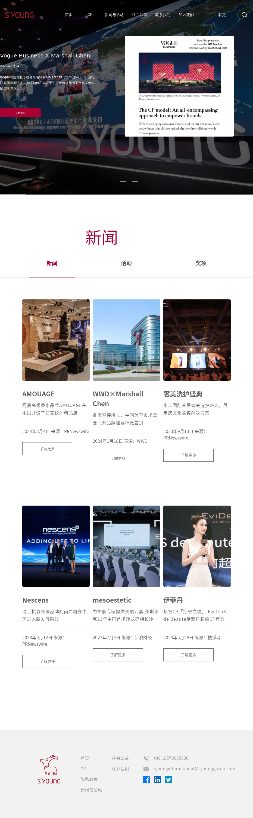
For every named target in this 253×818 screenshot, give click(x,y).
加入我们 (186, 15)
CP (90, 15)
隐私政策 (89, 779)
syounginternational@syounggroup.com (194, 769)
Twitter (168, 779)
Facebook (146, 779)
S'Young (19, 14)
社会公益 (139, 15)
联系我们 (162, 15)
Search (244, 14)
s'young (49, 769)
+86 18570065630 (171, 758)
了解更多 (20, 112)
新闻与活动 (114, 15)
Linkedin (157, 779)
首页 (69, 15)
